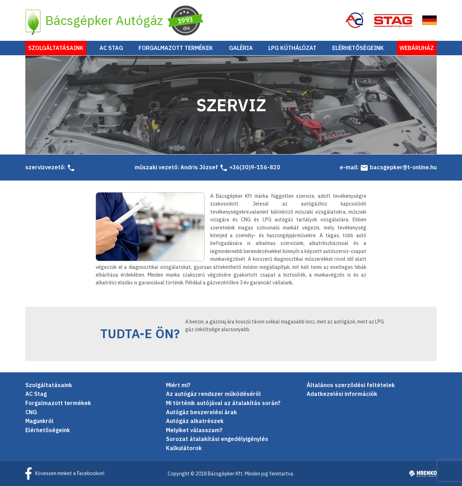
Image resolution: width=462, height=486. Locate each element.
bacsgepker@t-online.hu (398, 167)
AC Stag (111, 47)
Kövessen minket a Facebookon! (69, 473)
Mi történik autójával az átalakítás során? (223, 402)
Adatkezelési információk (342, 394)
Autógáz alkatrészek (195, 421)
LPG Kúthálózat (292, 47)
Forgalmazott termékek (176, 47)
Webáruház (416, 47)
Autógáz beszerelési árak (201, 412)
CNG (31, 412)
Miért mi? (178, 385)
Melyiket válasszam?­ (194, 430)
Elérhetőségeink (358, 47)
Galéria (241, 47)
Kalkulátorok (184, 448)
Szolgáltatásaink (56, 47)
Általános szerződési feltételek (351, 385)
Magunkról (39, 421)
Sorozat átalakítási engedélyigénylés (217, 439)
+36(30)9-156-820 (249, 167)
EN (429, 20)
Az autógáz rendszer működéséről (213, 394)
